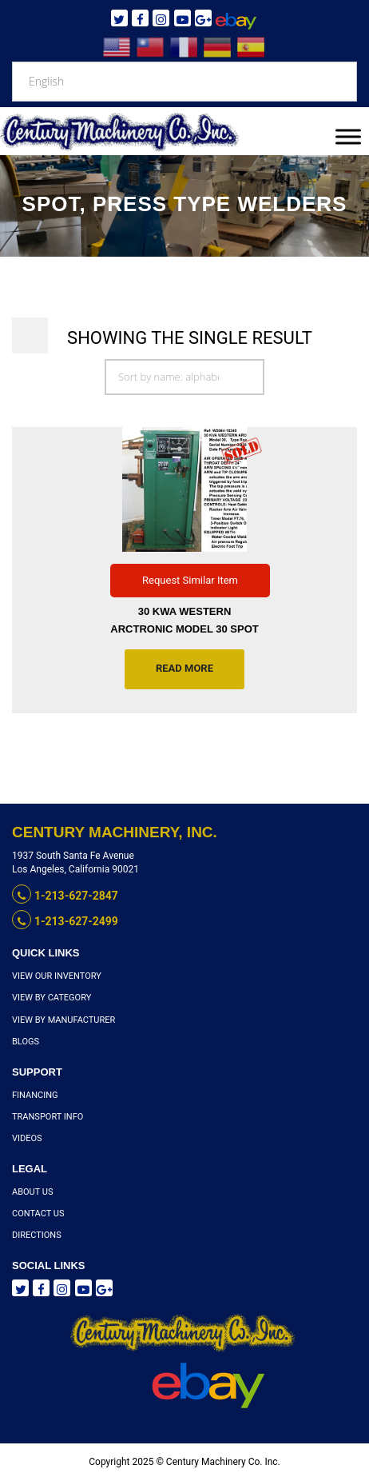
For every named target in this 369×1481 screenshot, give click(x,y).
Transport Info (47, 1117)
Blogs (25, 1041)
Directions (37, 1235)
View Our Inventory (56, 976)
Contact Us (38, 1213)
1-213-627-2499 (65, 921)
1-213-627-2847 (65, 895)
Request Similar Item (190, 580)
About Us (32, 1192)
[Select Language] (184, 82)
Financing (35, 1095)
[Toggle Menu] (348, 136)
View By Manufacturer (63, 1020)
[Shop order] (184, 377)
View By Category (51, 997)
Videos (27, 1138)
